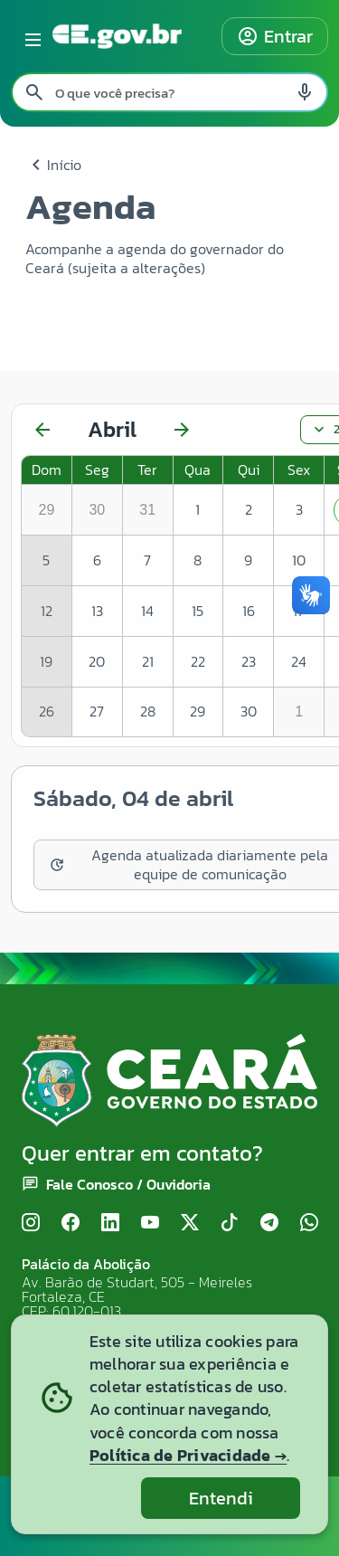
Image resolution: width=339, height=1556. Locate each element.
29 (197, 711)
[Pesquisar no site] (169, 92)
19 (46, 661)
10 (299, 560)
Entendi (221, 1498)
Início (53, 164)
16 (248, 610)
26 (46, 711)
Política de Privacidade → (188, 1455)
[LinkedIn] (110, 1222)
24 (298, 661)
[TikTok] (230, 1222)
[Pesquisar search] (34, 92)
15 (197, 610)
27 (96, 711)
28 (147, 711)
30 (248, 711)
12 (46, 610)
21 (148, 661)
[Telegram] (269, 1222)
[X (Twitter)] (190, 1222)
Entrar (275, 36)
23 (248, 661)
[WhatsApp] (309, 1222)
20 (97, 661)
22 (198, 661)
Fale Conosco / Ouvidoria (128, 1184)
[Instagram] (31, 1222)
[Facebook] (70, 1222)
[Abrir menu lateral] (30, 36)
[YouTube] (150, 1222)
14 (147, 610)
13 (97, 610)
